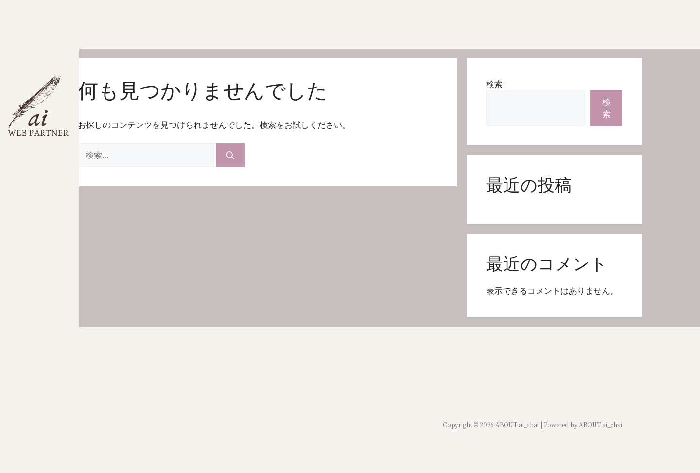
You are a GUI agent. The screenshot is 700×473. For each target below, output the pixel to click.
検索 (494, 83)
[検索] (230, 155)
